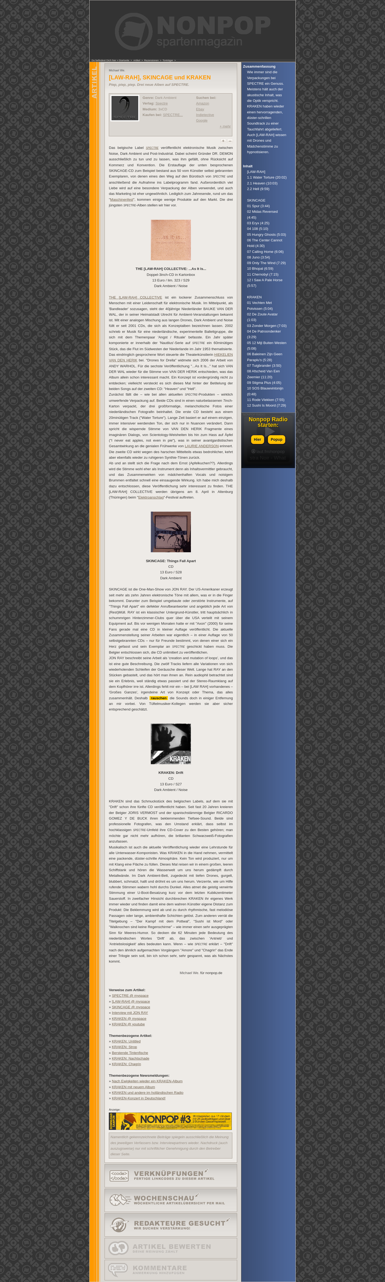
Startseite (124, 60)
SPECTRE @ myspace (130, 996)
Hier (257, 439)
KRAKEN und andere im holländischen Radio (147, 1093)
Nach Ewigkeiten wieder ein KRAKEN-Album (147, 1081)
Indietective (205, 115)
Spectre (161, 103)
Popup (277, 439)
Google (201, 120)
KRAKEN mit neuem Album (133, 1087)
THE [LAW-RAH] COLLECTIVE (135, 297)
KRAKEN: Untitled (126, 1041)
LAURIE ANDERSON (202, 446)
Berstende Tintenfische (130, 1053)
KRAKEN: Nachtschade (130, 1058)
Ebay (200, 109)
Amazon (202, 103)
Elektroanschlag (151, 497)
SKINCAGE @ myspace (131, 1007)
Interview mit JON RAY (130, 1013)
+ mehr (225, 126)
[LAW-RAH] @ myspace (131, 1001)
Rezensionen (151, 60)
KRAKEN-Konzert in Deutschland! (138, 1098)
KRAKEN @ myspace (129, 1019)
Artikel (136, 60)
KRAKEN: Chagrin (126, 1064)
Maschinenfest (121, 200)
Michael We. (189, 973)
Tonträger (168, 60)
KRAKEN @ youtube (128, 1024)
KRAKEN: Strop (124, 1047)
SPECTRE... (173, 115)
